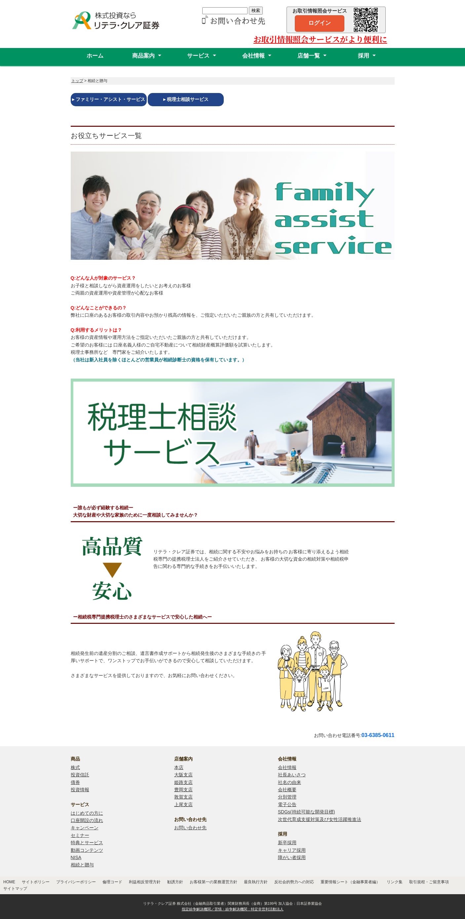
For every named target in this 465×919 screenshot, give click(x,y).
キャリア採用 (292, 850)
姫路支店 (183, 782)
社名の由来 (289, 782)
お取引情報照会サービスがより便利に (320, 39)
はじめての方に (87, 813)
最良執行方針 (256, 882)
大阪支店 (183, 774)
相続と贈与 (82, 864)
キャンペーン (84, 827)
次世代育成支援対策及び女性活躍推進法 (319, 819)
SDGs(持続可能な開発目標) (306, 811)
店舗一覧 (308, 56)
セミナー (80, 835)
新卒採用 (287, 842)
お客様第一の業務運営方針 (213, 882)
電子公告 (287, 804)
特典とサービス (87, 842)
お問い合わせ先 (190, 827)
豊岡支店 (183, 789)
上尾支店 (183, 804)
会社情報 (253, 56)
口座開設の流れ (87, 820)
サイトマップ (15, 888)
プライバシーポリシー (76, 882)
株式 (75, 767)
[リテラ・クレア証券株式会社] (120, 27)
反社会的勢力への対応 (294, 882)
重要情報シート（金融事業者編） (350, 882)
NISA (76, 857)
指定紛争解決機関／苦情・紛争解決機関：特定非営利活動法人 (233, 909)
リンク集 (395, 882)
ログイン (319, 23)
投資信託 (80, 774)
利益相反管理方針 (145, 882)
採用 (363, 56)
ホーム (95, 56)
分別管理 (287, 797)
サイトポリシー (36, 882)
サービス (198, 56)
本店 (178, 767)
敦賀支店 (183, 797)
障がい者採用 (292, 857)
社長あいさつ (292, 774)
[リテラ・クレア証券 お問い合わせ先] (232, 21)
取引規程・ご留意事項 (429, 882)
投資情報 (80, 789)
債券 (75, 782)
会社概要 (287, 789)
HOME (9, 882)
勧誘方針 (175, 882)
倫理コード (112, 882)
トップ (77, 80)
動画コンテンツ (87, 850)
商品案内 (143, 56)
